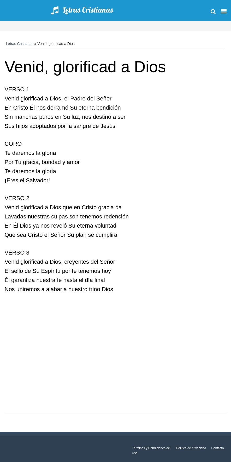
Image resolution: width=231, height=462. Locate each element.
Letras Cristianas (19, 44)
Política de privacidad (191, 448)
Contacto (217, 448)
